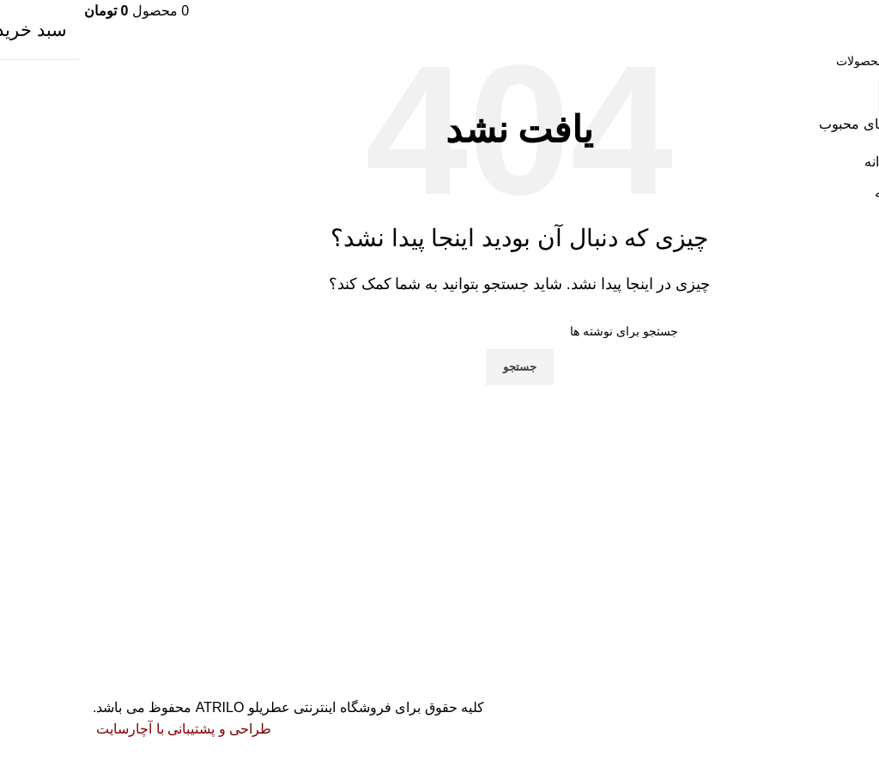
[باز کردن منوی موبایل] (861, 10)
